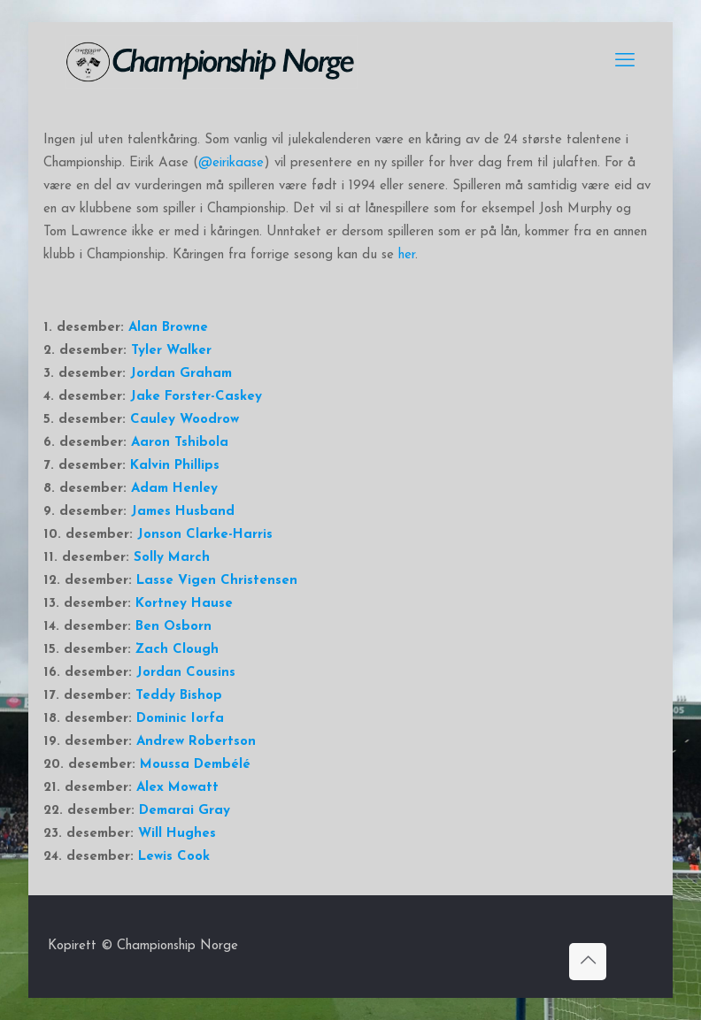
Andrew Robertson (196, 741)
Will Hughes (177, 833)
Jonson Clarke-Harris (205, 534)
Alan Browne (168, 327)
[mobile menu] (625, 62)
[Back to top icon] (587, 961)
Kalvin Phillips (175, 465)
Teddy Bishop (178, 695)
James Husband (183, 511)
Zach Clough (177, 649)
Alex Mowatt (177, 787)
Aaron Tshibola (179, 442)
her (406, 255)
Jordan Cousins (185, 672)
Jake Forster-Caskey (196, 396)
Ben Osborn (173, 626)
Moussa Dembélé (195, 764)
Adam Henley (174, 488)
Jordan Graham (181, 373)
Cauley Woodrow (184, 419)
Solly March (172, 557)
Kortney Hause (184, 603)
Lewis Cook (174, 856)
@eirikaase (231, 163)
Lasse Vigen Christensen (216, 580)
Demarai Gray (184, 810)
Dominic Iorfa (180, 718)
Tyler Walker (171, 350)
